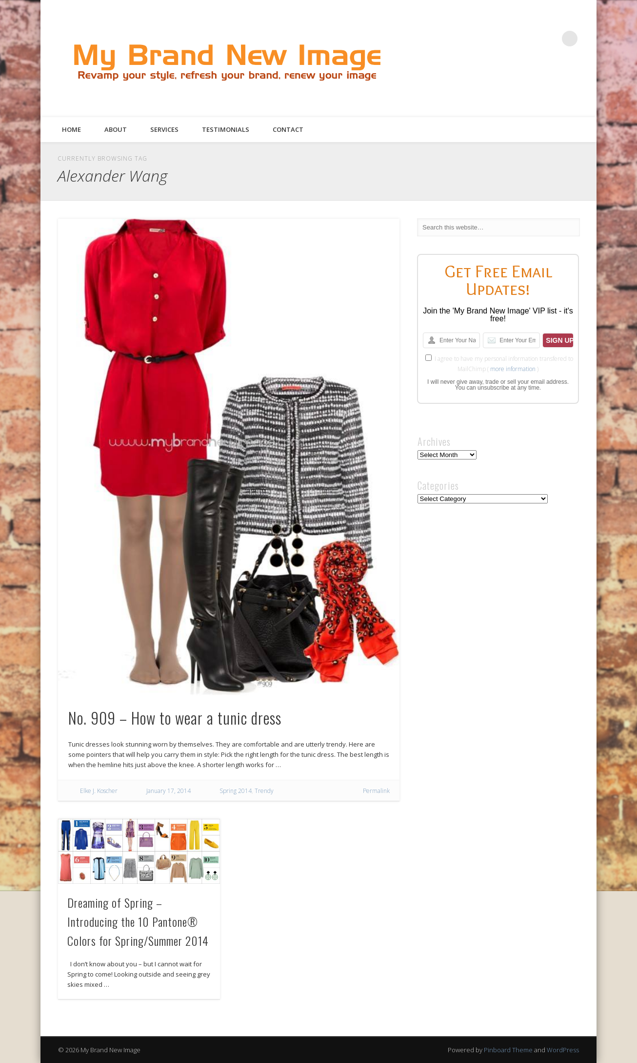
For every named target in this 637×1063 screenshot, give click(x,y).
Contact (288, 129)
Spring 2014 (235, 791)
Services (164, 129)
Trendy (264, 791)
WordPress (563, 1049)
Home (71, 129)
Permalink (376, 791)
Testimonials (225, 129)
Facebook (490, 38)
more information (513, 369)
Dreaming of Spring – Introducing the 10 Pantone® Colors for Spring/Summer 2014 (138, 921)
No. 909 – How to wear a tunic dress (174, 717)
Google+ (549, 38)
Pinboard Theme (508, 1049)
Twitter (510, 38)
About (115, 129)
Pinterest (529, 38)
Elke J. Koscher (99, 791)
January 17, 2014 (168, 791)
